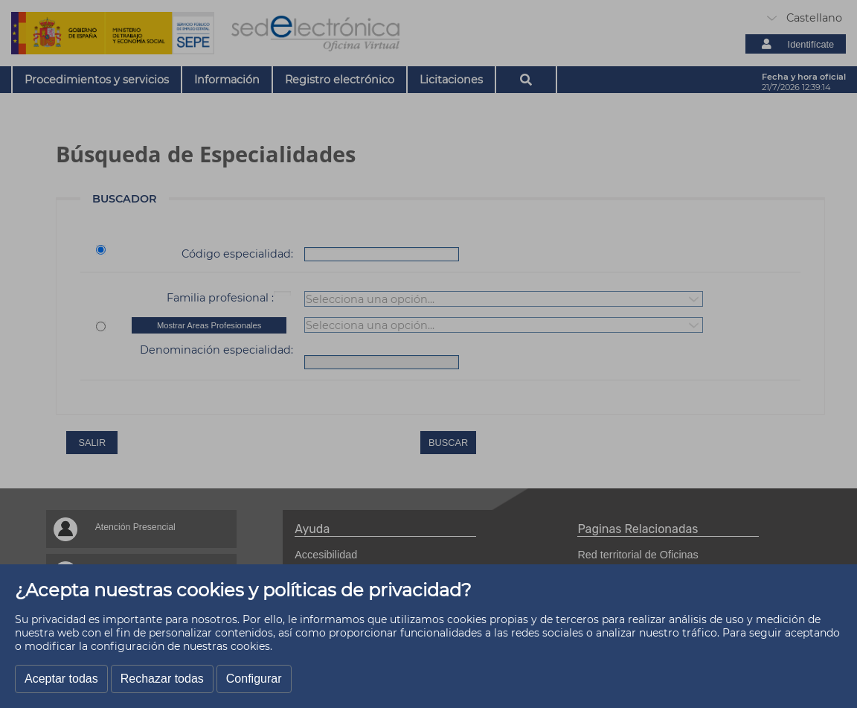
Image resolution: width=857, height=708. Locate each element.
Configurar (254, 678)
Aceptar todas (61, 678)
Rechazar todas (162, 678)
